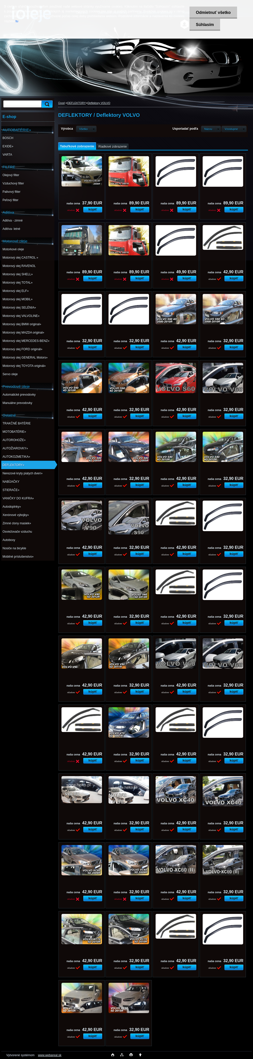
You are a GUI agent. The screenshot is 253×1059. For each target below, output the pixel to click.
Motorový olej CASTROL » (20, 257)
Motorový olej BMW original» (22, 324)
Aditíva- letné (11, 229)
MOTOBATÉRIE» (14, 431)
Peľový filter (10, 200)
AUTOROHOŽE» (14, 440)
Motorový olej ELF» (16, 291)
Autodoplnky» (12, 506)
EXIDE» (8, 146)
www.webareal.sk (49, 1055)
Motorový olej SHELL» (18, 274)
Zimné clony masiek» (17, 523)
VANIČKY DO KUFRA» (18, 498)
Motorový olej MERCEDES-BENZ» (26, 341)
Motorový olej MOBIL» (18, 299)
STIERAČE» (11, 490)
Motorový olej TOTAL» (18, 282)
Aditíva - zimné (13, 220)
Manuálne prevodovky (17, 403)
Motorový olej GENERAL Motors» (25, 357)
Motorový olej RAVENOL (19, 266)
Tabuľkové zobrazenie (77, 146)
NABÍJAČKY (11, 481)
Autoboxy (9, 540)
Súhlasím (205, 24)
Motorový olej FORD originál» (22, 349)
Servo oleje (10, 374)
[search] (46, 104)
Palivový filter (11, 192)
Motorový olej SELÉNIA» (19, 307)
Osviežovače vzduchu (17, 531)
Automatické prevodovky (19, 394)
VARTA (7, 154)
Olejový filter (11, 175)
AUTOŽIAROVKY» (15, 448)
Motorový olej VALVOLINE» (21, 316)
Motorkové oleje (13, 249)
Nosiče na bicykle (14, 548)
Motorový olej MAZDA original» (23, 332)
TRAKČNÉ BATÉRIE (17, 423)
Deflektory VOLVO (99, 102)
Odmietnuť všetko (213, 12)
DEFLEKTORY (76, 102)
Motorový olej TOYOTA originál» (24, 366)
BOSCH (8, 138)
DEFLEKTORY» (13, 465)
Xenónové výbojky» (16, 515)
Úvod (61, 102)
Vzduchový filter (13, 183)
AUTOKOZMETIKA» (16, 456)
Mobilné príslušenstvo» (18, 556)
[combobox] (211, 129)
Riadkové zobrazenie (112, 146)
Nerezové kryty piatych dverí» (23, 473)
